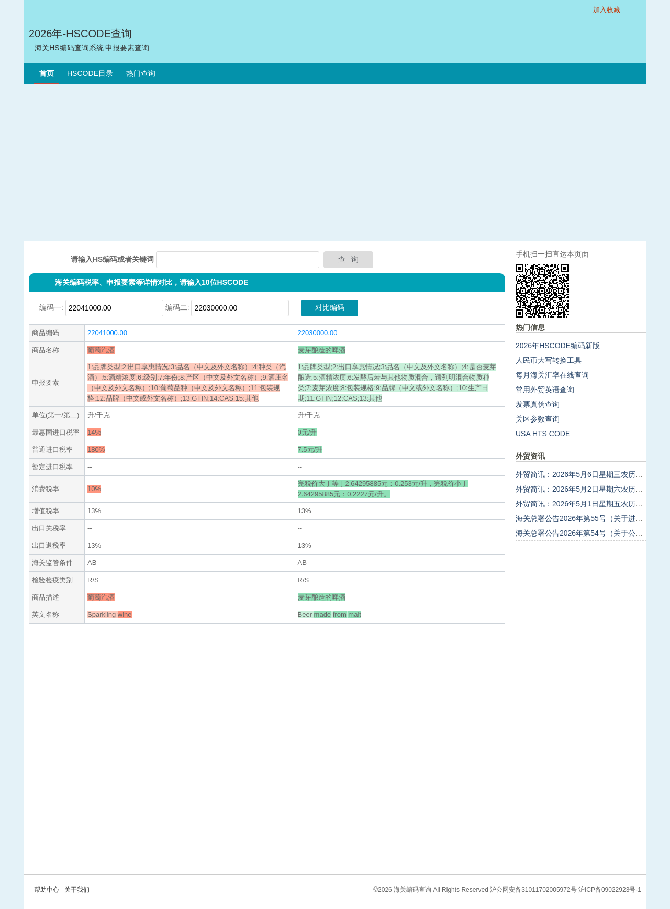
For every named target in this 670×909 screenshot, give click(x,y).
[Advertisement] (335, 162)
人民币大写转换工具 (549, 360)
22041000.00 (107, 333)
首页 (46, 73)
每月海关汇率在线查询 (552, 375)
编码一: (51, 307)
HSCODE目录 (90, 73)
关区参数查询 (538, 419)
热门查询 (140, 73)
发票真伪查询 (538, 404)
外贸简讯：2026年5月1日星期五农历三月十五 (590, 504)
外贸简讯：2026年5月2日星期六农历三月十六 (590, 489)
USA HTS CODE (543, 433)
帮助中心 (46, 889)
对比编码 (329, 307)
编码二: (177, 307)
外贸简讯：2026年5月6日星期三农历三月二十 (590, 474)
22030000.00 (318, 333)
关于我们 (77, 889)
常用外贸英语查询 (545, 389)
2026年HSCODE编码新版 (558, 345)
